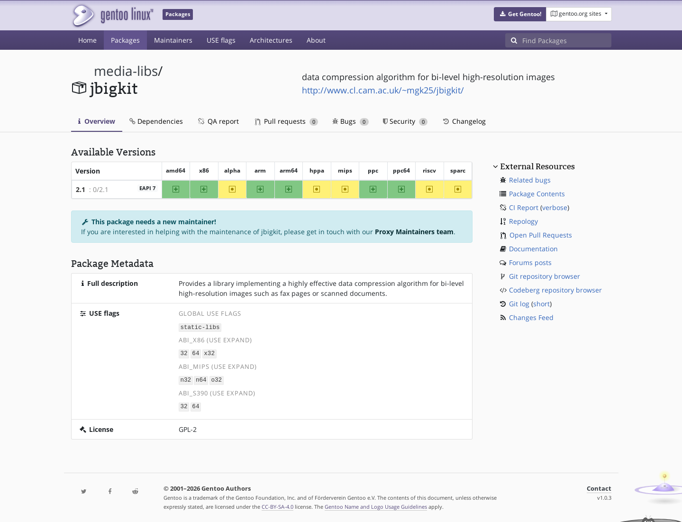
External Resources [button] (537, 166)
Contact (599, 487)
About (316, 40)
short (541, 303)
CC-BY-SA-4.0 (277, 504)
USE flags (221, 40)
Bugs (350, 121)
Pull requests (286, 121)
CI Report (523, 207)
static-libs (199, 327)
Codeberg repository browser (555, 289)
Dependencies (156, 121)
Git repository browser (544, 276)
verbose (554, 207)
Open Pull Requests (540, 234)
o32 (216, 379)
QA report (218, 121)
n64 (201, 379)
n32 (185, 379)
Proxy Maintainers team (414, 231)
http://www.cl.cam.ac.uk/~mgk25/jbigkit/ (383, 90)
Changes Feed (531, 317)
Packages (125, 40)
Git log (519, 303)
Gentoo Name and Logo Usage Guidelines (376, 504)
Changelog (464, 121)
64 (195, 353)
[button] (520, 14)
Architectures (271, 40)
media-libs (126, 71)
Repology (523, 221)
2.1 (80, 189)
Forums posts (530, 262)
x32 (209, 353)
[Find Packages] (566, 40)
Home (87, 40)
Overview (96, 121)
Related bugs (530, 179)
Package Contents (537, 193)
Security (405, 121)
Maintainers (173, 40)
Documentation (533, 248)
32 (183, 353)
